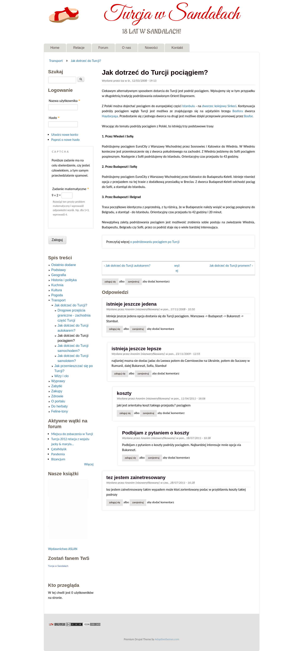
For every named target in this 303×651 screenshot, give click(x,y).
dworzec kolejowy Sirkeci (219, 106)
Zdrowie (57, 396)
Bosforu (238, 111)
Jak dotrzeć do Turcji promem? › (231, 266)
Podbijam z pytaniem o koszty (155, 432)
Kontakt (177, 47)
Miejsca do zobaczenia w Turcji (72, 434)
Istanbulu (188, 106)
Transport (56, 61)
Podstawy (58, 270)
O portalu (58, 401)
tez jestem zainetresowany (135, 477)
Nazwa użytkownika (64, 101)
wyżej (176, 268)
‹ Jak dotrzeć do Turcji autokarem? (127, 266)
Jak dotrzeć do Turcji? (86, 61)
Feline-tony (59, 411)
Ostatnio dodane (63, 265)
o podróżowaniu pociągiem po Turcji (154, 242)
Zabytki (56, 386)
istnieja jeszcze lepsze (136, 348)
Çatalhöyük (58, 449)
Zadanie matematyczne (70, 189)
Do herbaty (59, 406)
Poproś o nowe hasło (65, 140)
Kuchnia (57, 285)
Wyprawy (58, 381)
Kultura (56, 290)
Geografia (58, 275)
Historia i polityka (64, 280)
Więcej (88, 464)
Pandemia (58, 454)
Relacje (78, 47)
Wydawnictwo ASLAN (62, 549)
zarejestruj (133, 281)
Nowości (151, 47)
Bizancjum (58, 459)
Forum (103, 47)
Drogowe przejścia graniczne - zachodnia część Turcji (74, 315)
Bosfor (248, 116)
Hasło (54, 118)
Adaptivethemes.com (167, 639)
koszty (124, 393)
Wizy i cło (61, 376)
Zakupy (56, 391)
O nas (126, 47)
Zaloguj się (110, 281)
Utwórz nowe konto (64, 135)
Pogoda (57, 295)
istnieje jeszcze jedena (131, 304)
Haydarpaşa (110, 116)
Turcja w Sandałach (171, 14)
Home (55, 47)
